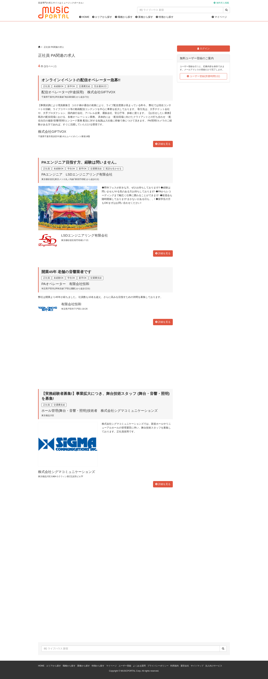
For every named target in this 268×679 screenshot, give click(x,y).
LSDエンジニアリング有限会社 (84, 235)
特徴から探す (164, 17)
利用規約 (174, 666)
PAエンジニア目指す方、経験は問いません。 (80, 162)
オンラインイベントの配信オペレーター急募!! (80, 80)
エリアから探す (102, 17)
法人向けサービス (213, 666)
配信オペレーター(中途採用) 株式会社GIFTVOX (78, 92)
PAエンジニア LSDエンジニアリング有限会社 (76, 174)
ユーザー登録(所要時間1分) (203, 76)
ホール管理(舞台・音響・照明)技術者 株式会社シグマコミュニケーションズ (99, 410)
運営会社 (185, 666)
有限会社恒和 (71, 304)
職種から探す (124, 17)
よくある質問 (139, 666)
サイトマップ (197, 666)
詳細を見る (162, 143)
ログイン (203, 48)
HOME (84, 17)
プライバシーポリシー (158, 666)
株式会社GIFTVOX (52, 131)
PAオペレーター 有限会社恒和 (65, 284)
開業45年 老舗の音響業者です (66, 272)
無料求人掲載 (222, 3)
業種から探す (144, 17)
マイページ (219, 17)
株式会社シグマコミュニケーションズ (66, 472)
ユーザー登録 (124, 666)
